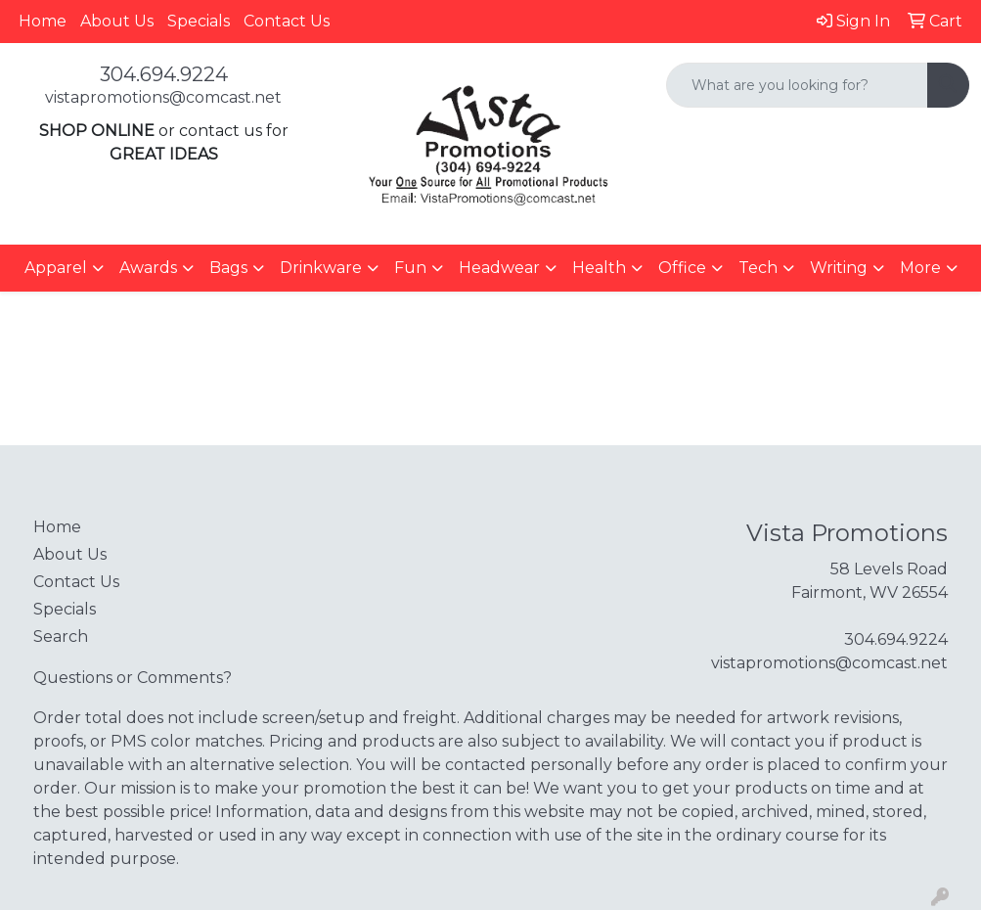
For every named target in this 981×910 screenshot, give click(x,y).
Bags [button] (228, 267)
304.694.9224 (164, 74)
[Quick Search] (797, 85)
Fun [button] (410, 267)
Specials (198, 21)
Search (60, 636)
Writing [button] (839, 267)
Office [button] (682, 267)
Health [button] (599, 267)
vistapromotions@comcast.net (163, 97)
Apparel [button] (55, 267)
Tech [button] (758, 267)
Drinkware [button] (321, 267)
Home (43, 21)
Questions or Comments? (132, 677)
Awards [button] (148, 267)
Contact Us (287, 21)
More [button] (920, 267)
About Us (117, 21)
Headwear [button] (499, 267)
